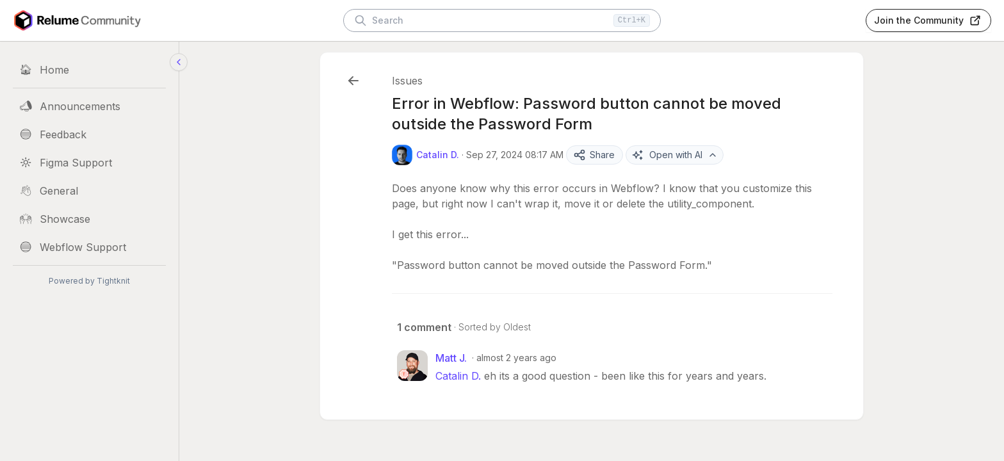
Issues (407, 80)
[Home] (89, 70)
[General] (89, 191)
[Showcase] (89, 219)
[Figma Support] (89, 162)
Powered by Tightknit (89, 281)
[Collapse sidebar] (179, 62)
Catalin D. (458, 375)
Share (594, 155)
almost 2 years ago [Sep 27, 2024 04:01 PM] (516, 357)
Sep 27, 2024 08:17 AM (514, 154)
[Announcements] (89, 106)
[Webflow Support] (89, 247)
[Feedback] (89, 134)
